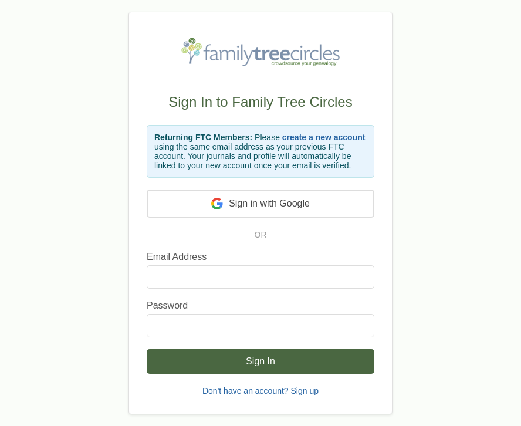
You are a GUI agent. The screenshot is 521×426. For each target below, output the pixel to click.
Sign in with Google (260, 203)
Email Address (177, 257)
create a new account (324, 137)
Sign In (260, 361)
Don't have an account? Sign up (260, 390)
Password (167, 305)
